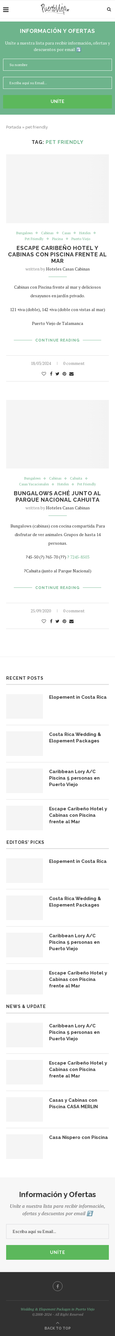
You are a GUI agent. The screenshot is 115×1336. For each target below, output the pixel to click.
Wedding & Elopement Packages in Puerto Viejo (57, 1309)
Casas (66, 233)
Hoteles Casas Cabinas (68, 269)
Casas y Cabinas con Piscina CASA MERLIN (73, 1103)
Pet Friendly (34, 239)
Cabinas (47, 233)
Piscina (57, 239)
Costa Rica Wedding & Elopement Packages (75, 738)
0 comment (74, 363)
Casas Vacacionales (34, 484)
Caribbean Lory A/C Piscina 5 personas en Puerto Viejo (74, 778)
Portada (13, 127)
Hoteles (84, 233)
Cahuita (76, 478)
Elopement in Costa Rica (78, 697)
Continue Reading (57, 340)
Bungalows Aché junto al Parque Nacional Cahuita (57, 496)
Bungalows (24, 233)
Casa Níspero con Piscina (78, 1137)
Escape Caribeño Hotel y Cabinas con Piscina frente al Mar (57, 254)
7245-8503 (79, 557)
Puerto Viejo (80, 239)
